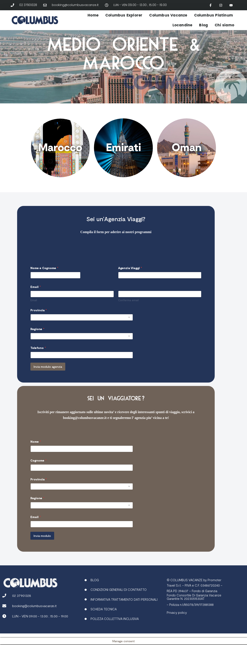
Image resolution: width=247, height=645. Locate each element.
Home (93, 15)
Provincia (38, 317)
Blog (203, 25)
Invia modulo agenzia (48, 373)
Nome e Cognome (44, 275)
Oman (187, 146)
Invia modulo (42, 543)
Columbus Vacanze (168, 15)
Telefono (38, 355)
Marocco (60, 146)
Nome (35, 449)
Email (33, 307)
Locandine (182, 25)
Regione (37, 336)
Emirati (123, 146)
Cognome (38, 467)
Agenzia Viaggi (130, 275)
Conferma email (128, 307)
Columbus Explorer (123, 15)
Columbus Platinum (213, 15)
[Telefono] (81, 362)
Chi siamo (224, 25)
